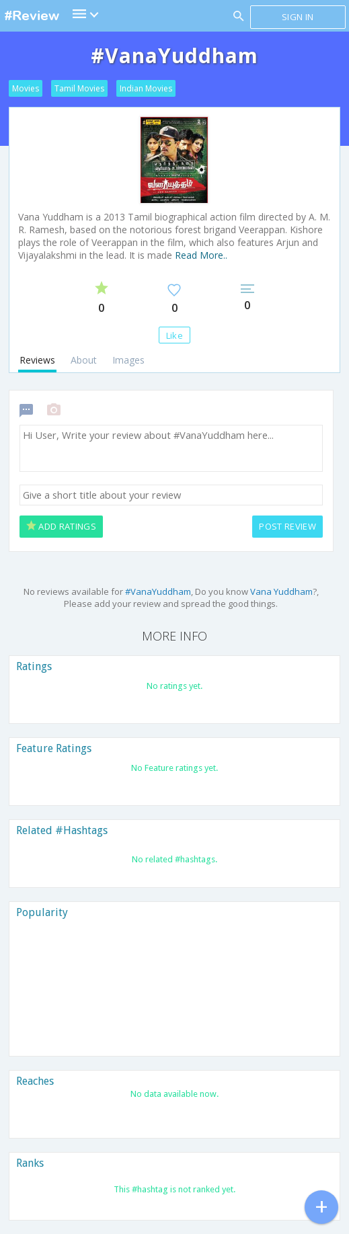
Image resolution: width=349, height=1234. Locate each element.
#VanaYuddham (158, 591)
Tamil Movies (79, 88)
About (84, 360)
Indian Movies (146, 88)
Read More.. (201, 255)
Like (174, 335)
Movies (25, 88)
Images (128, 360)
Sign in (297, 17)
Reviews (37, 360)
